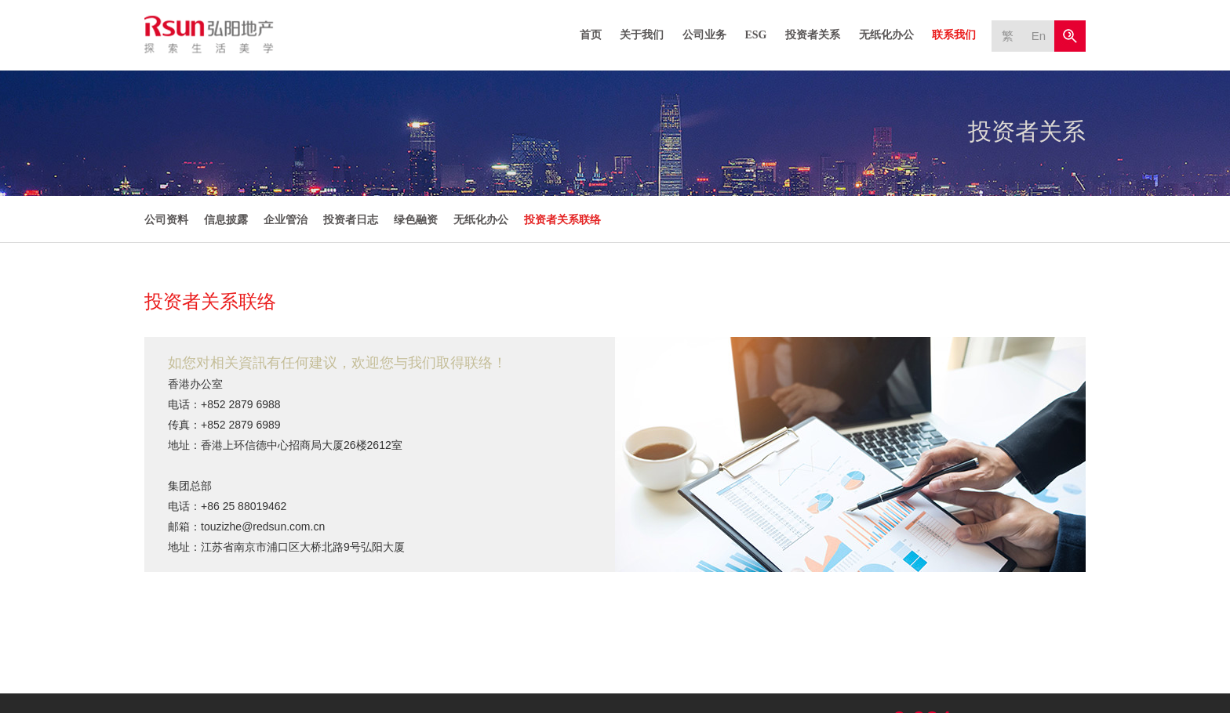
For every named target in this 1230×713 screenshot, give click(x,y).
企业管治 (286, 219)
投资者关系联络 (562, 219)
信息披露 (226, 219)
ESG (755, 35)
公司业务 (704, 35)
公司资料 (166, 219)
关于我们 (642, 35)
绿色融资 (416, 219)
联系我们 (954, 35)
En (1039, 35)
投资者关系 (812, 35)
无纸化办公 (886, 35)
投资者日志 (350, 219)
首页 (591, 35)
